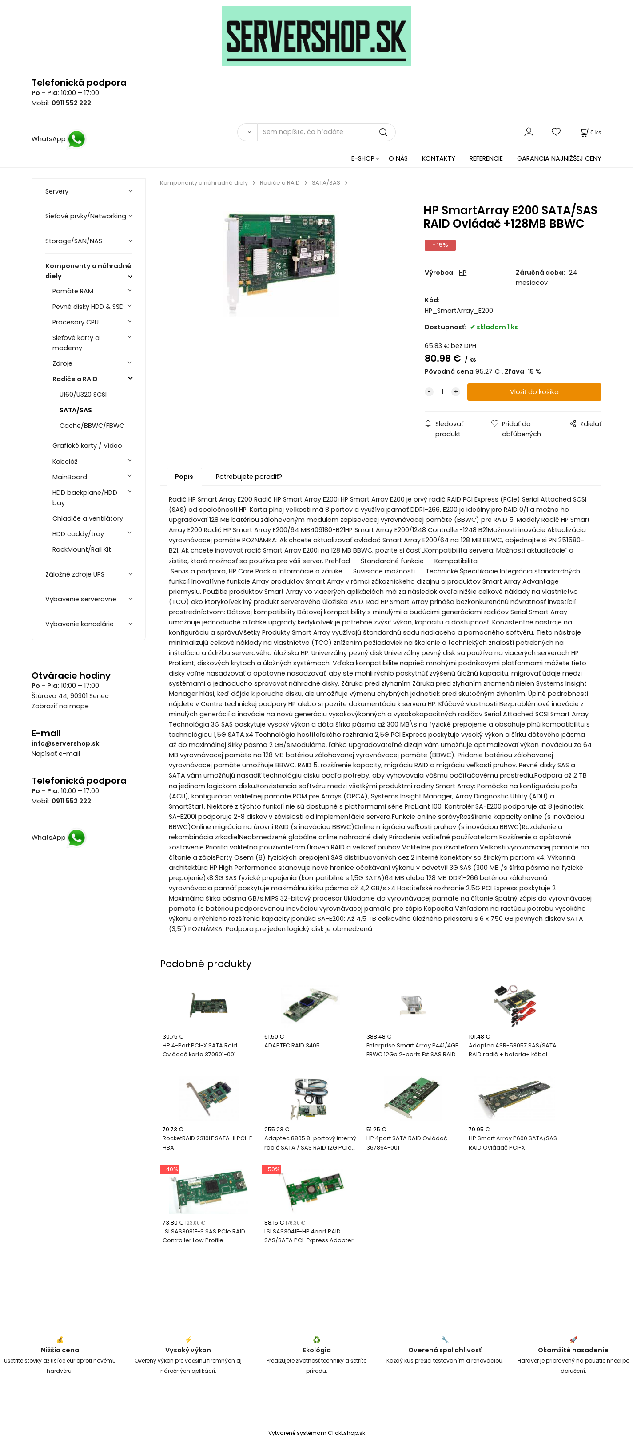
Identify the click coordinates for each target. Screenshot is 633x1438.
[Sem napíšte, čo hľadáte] (326, 132)
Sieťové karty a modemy (76, 342)
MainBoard (69, 477)
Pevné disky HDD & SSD (88, 306)
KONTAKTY (438, 158)
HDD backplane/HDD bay (84, 497)
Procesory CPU (75, 322)
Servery (56, 191)
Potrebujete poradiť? (249, 476)
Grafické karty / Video (87, 445)
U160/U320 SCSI (83, 394)
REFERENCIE (486, 158)
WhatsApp (59, 138)
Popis (184, 476)
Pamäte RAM (72, 291)
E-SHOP (362, 158)
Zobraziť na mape (60, 706)
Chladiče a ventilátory (87, 518)
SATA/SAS (76, 410)
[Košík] (590, 132)
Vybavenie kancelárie (79, 624)
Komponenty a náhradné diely (88, 270)
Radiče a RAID (75, 379)
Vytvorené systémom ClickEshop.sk (316, 1433)
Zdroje (62, 363)
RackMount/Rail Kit (81, 549)
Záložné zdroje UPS (74, 574)
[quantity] (442, 392)
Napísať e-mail (56, 753)
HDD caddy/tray (78, 533)
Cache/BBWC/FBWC (92, 425)
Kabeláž (65, 461)
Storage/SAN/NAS (73, 241)
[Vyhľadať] (247, 132)
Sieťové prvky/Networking (85, 216)
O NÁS (398, 158)
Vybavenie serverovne (80, 599)
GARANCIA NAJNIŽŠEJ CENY (559, 158)
